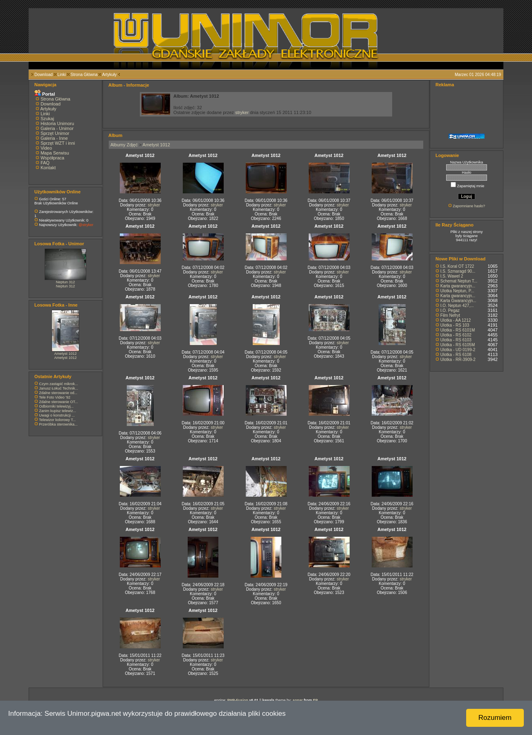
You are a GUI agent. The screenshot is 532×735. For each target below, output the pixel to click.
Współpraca (52, 157)
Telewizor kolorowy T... (57, 420)
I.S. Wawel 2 (451, 276)
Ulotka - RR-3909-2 (458, 359)
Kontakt (48, 167)
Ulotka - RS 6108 (455, 354)
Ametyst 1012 (65, 354)
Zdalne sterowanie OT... (58, 402)
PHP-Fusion (237, 700)
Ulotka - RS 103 (454, 325)
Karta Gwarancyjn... (458, 300)
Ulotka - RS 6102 (455, 335)
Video (46, 148)
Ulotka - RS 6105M (457, 345)
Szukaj (47, 118)
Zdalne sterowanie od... (58, 393)
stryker (242, 112)
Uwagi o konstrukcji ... (57, 415)
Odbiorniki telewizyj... (56, 406)
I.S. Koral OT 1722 (457, 266)
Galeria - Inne (54, 138)
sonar (298, 700)
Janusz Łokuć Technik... (58, 388)
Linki (61, 74)
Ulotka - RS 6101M (457, 330)
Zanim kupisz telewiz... (57, 411)
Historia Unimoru (57, 123)
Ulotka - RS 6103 (455, 340)
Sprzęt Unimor (54, 133)
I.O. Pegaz (450, 310)
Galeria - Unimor (57, 128)
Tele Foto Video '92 (54, 397)
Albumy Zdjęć (124, 144)
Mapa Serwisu (54, 152)
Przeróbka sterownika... (58, 424)
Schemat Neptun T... (458, 281)
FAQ (44, 162)
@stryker (86, 225)
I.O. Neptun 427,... (457, 305)
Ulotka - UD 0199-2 (458, 349)
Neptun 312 (65, 282)
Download (43, 74)
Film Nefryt (450, 315)
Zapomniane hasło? (469, 206)
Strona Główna (84, 74)
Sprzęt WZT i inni (57, 143)
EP (315, 700)
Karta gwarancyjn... (458, 286)
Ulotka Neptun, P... (457, 291)
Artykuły (109, 74)
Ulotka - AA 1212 (455, 320)
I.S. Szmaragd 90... (458, 271)
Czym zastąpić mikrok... (58, 384)
